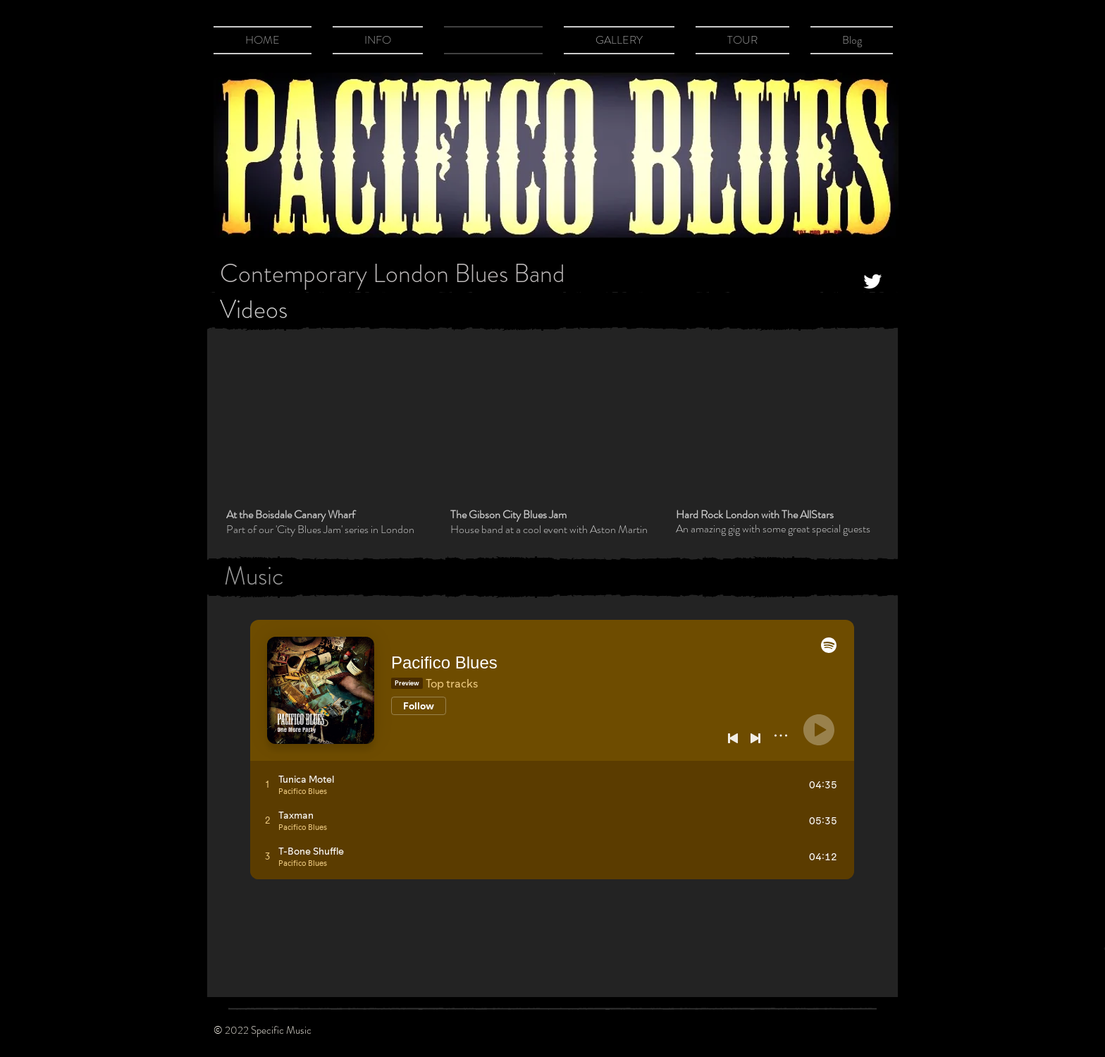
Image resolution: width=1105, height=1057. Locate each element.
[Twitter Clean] (872, 281)
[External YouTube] (326, 424)
